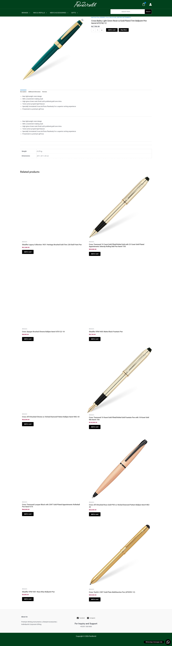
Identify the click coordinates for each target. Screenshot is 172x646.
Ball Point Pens (95, 17)
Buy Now (124, 30)
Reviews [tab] (44, 91)
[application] (29, 13)
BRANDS (26, 13)
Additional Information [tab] (34, 91)
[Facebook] (80, 618)
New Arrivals (112, 17)
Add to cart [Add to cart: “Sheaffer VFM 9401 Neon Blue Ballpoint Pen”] (28, 599)
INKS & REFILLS (40, 13)
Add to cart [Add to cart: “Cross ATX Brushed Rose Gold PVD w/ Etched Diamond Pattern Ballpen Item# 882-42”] (95, 514)
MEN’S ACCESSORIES (59, 13)
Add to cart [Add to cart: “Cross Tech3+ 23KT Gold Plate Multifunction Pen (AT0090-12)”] (95, 599)
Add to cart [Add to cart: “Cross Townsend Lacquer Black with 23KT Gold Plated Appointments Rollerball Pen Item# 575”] (28, 514)
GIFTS (74, 13)
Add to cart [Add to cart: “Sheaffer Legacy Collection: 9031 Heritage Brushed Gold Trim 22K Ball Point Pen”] (28, 252)
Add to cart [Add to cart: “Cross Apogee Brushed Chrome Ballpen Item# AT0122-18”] (28, 339)
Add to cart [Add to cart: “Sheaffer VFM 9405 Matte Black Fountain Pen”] (95, 339)
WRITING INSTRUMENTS (124, 17)
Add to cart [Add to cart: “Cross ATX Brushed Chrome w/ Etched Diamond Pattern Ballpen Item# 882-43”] (28, 424)
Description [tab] (23, 91)
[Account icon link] (150, 4)
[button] (131, 15)
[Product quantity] (97, 30)
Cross (107, 17)
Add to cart (112, 30)
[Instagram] (91, 618)
